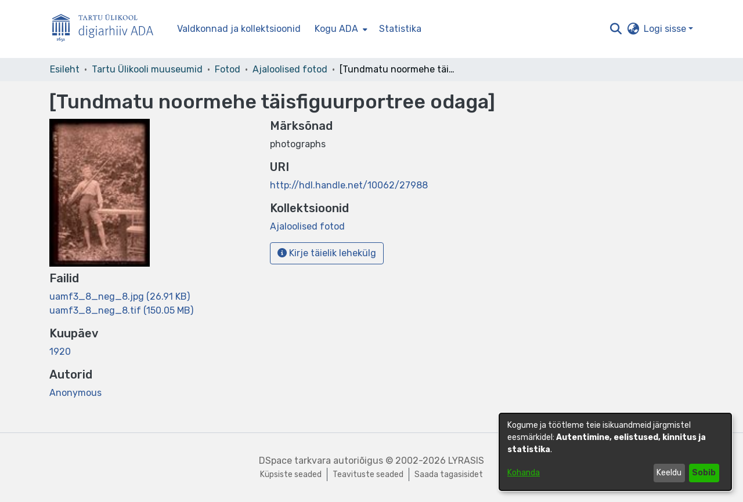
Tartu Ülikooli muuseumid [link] (147, 69)
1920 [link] (60, 351)
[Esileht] (107, 29)
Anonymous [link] (75, 392)
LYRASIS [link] (466, 460)
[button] (615, 29)
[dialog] (615, 451)
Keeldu (669, 473)
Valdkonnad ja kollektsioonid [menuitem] (239, 28)
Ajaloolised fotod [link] (290, 69)
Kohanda (523, 473)
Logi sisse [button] (666, 28)
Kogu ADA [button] (336, 28)
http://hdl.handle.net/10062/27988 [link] (349, 185)
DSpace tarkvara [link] (295, 460)
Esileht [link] (65, 69)
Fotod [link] (227, 69)
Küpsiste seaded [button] (291, 474)
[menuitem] (339, 29)
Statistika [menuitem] (400, 28)
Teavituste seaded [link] (368, 474)
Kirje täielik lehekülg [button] (326, 253)
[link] (119, 296)
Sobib (704, 473)
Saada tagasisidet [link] (448, 474)
